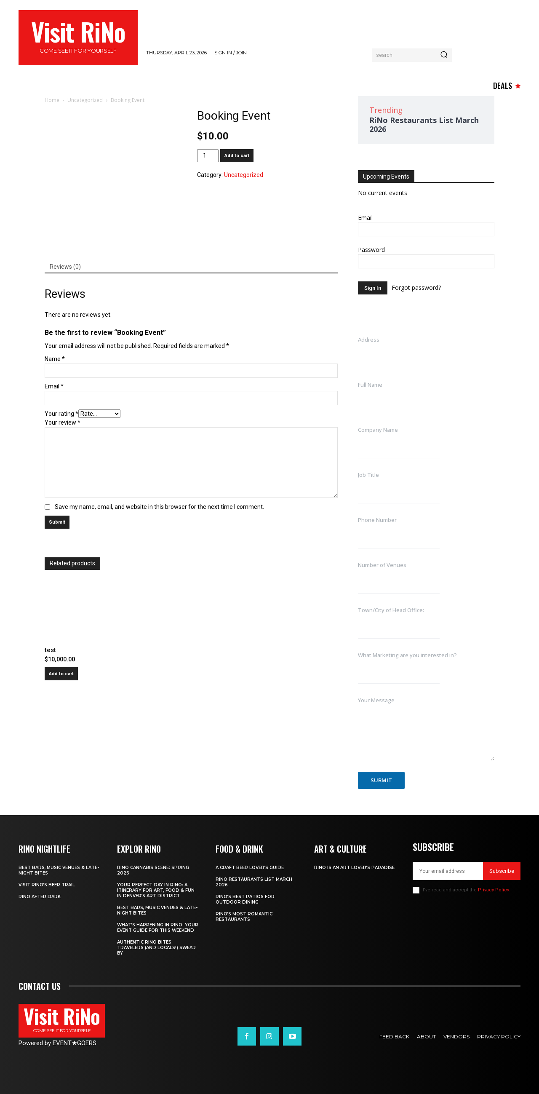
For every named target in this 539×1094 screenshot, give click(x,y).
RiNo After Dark (40, 896)
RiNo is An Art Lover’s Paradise (354, 867)
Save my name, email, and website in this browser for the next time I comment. (159, 506)
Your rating (61, 413)
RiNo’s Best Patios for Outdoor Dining (245, 899)
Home (52, 100)
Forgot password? (416, 288)
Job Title (368, 475)
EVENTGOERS (74, 1043)
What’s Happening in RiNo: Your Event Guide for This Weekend (157, 927)
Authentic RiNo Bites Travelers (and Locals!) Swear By (156, 947)
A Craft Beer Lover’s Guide (250, 867)
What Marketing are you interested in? (407, 655)
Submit (381, 780)
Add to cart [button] (61, 674)
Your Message (376, 700)
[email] (448, 871)
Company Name (378, 429)
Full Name (370, 384)
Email (54, 386)
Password (371, 250)
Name (55, 359)
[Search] (444, 55)
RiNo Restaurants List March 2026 (424, 124)
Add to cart (236, 155)
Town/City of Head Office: (391, 610)
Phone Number (377, 520)
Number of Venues (382, 565)
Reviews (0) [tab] (65, 266)
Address (368, 339)
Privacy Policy (493, 890)
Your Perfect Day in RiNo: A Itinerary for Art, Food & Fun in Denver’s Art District (156, 890)
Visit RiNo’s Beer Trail (47, 885)
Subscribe (501, 871)
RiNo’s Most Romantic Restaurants (244, 916)
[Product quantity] (208, 155)
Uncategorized (85, 100)
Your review (62, 422)
